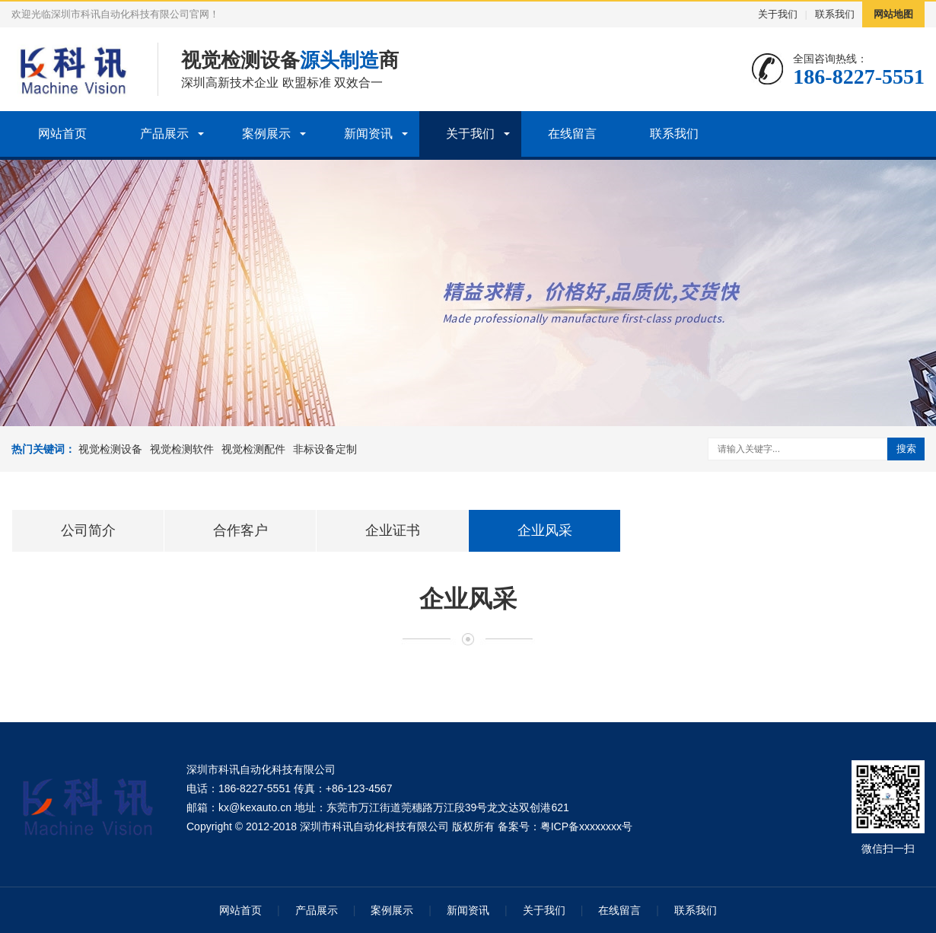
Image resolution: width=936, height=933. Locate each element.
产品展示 (164, 133)
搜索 (906, 448)
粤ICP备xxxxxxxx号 (586, 826)
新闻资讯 (368, 133)
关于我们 (778, 14)
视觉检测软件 (182, 449)
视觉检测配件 (253, 449)
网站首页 (62, 133)
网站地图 (893, 14)
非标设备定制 (325, 449)
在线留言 (572, 133)
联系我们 (835, 14)
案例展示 (266, 133)
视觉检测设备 (110, 449)
